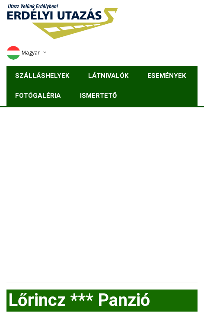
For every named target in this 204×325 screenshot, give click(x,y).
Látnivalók (108, 76)
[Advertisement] (102, 192)
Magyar (23, 52)
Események (166, 76)
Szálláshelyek (42, 76)
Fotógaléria (38, 96)
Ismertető (98, 96)
